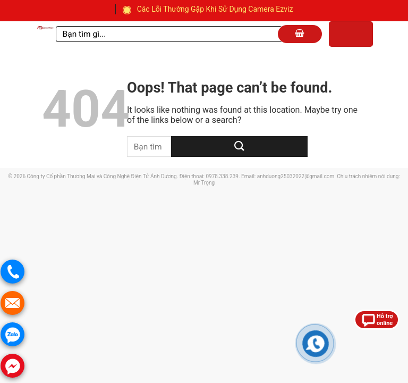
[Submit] (239, 146)
